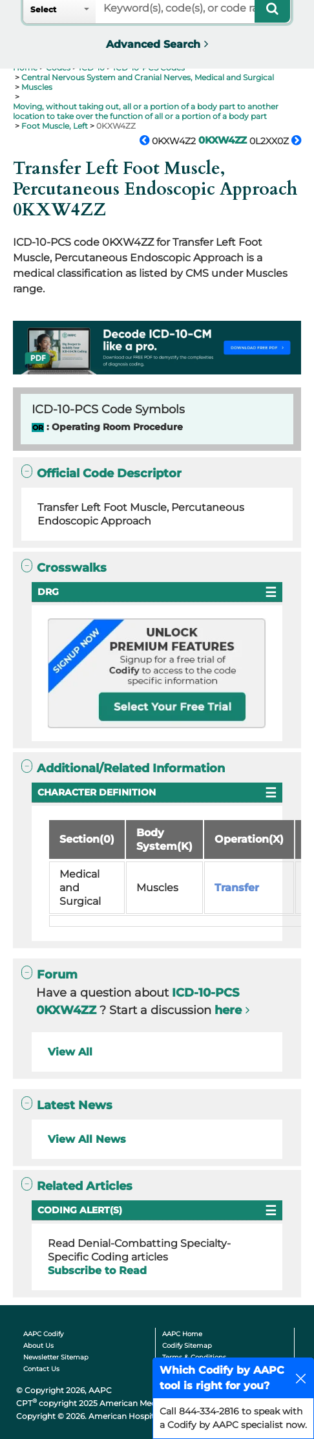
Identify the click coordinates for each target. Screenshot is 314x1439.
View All (70, 1052)
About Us (38, 1345)
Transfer (237, 888)
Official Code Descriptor (101, 473)
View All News (87, 1139)
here (228, 1010)
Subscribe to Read (97, 1270)
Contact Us (41, 1369)
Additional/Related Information (123, 768)
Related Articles (76, 1185)
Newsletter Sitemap (56, 1357)
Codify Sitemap (187, 1345)
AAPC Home (182, 1334)
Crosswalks (64, 567)
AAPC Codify (43, 1334)
